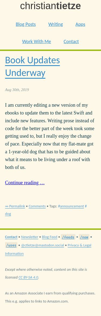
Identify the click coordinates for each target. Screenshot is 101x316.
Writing (55, 24)
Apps (80, 24)
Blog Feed (49, 236)
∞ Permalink (15, 206)
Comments (37, 206)
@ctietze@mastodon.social (42, 245)
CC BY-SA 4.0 (28, 277)
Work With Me (36, 41)
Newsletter (29, 236)
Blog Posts (26, 24)
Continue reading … (25, 182)
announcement (72, 206)
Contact (71, 41)
